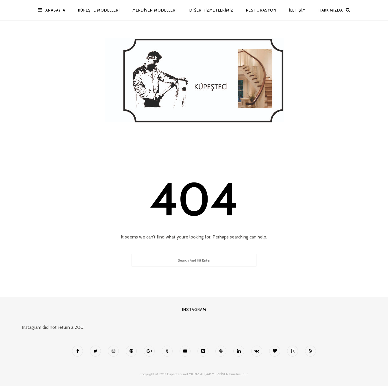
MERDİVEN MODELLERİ (154, 10)
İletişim (297, 10)
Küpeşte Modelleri (99, 10)
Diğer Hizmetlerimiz (211, 10)
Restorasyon (261, 10)
